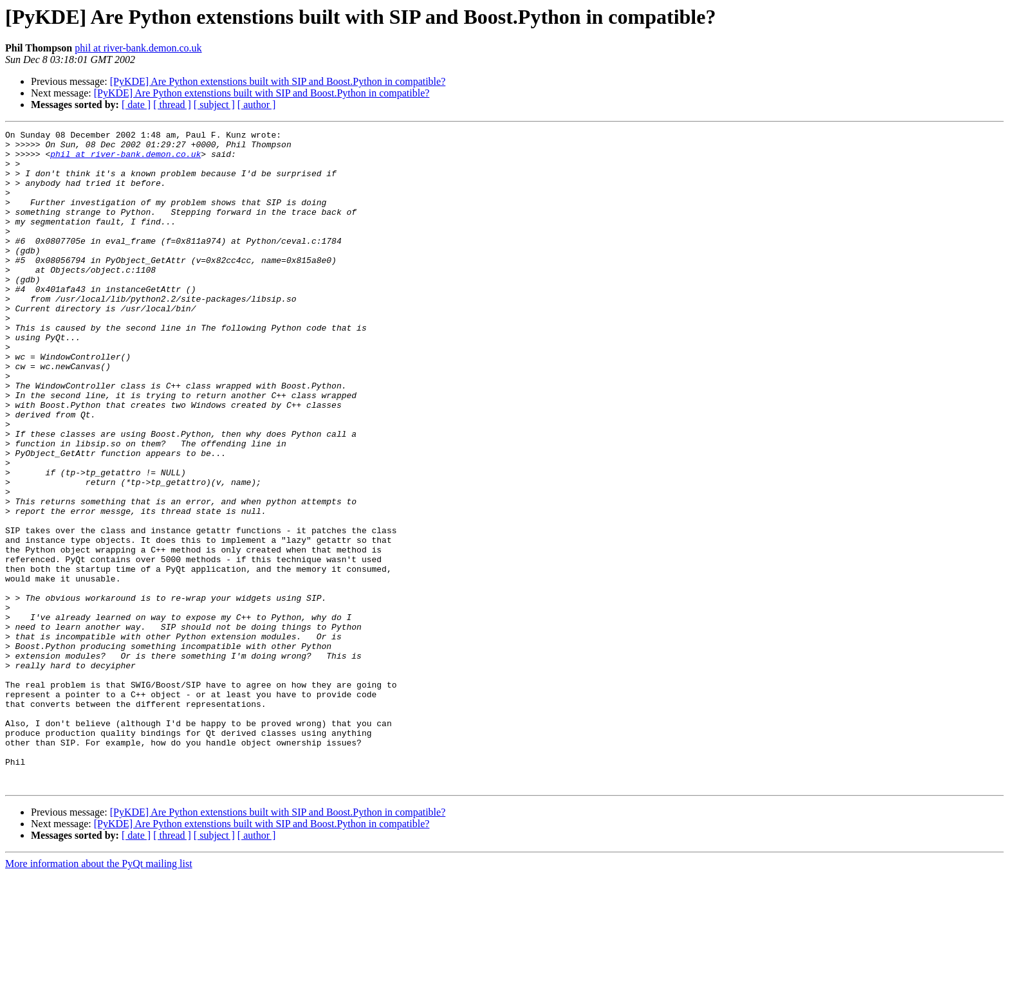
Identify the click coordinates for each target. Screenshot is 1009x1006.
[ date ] (136, 104)
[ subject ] (214, 104)
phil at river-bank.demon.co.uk (138, 47)
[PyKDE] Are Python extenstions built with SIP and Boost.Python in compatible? (278, 81)
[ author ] (256, 104)
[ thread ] (172, 104)
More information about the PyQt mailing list (98, 994)
